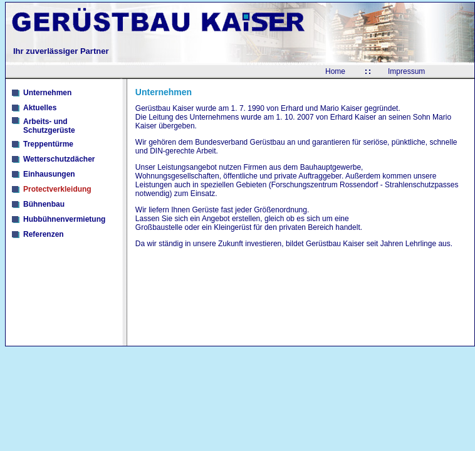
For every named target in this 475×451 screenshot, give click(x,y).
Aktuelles (39, 107)
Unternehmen (47, 92)
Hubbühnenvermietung (64, 219)
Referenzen (43, 234)
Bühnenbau (44, 204)
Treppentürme (48, 144)
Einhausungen (49, 174)
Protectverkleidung (57, 189)
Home (335, 71)
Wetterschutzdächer (59, 159)
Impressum (406, 71)
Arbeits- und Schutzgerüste (49, 126)
